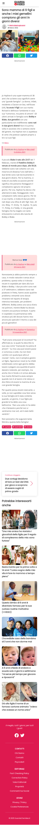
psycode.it (19, 762)
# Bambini (17, 427)
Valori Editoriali (19, 782)
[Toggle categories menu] (3, 3)
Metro (6, 143)
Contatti (19, 757)
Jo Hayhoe (20, 149)
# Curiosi (6, 427)
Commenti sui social (19, 791)
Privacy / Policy (20, 802)
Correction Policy (19, 777)
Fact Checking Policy (19, 773)
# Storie (28, 427)
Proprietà (19, 786)
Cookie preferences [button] (20, 806)
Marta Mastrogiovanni (17, 25)
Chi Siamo (19, 753)
